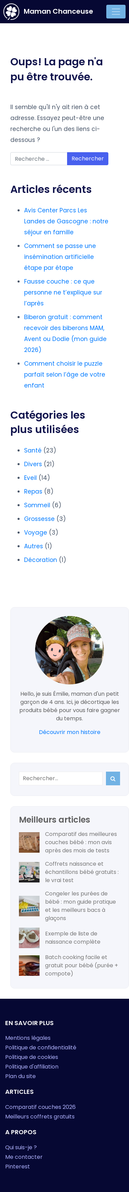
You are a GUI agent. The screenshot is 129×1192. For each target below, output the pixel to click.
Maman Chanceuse (48, 11)
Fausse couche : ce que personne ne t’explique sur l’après (63, 292)
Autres (33, 546)
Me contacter (24, 1157)
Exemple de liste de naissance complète (72, 938)
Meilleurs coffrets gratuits (40, 1117)
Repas (33, 491)
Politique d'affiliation (31, 1067)
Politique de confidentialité (40, 1047)
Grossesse (39, 519)
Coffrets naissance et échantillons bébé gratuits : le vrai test (82, 872)
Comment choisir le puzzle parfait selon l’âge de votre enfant (64, 374)
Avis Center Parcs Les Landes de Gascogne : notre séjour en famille (66, 221)
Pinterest (17, 1166)
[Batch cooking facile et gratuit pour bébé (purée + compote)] (29, 965)
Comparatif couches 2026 (40, 1107)
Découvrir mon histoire (69, 732)
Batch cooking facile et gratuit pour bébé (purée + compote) (81, 965)
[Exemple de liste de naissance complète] (29, 938)
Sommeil (37, 505)
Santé (33, 450)
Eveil (30, 478)
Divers (33, 464)
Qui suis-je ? (21, 1147)
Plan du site (20, 1076)
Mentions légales (28, 1038)
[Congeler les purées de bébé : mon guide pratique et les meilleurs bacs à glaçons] (29, 906)
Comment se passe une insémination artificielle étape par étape (60, 257)
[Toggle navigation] (116, 11)
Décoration (40, 560)
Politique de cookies (31, 1057)
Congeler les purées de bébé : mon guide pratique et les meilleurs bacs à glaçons (80, 906)
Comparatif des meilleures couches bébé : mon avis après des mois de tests (81, 842)
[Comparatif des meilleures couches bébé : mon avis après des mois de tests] (29, 842)
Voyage (35, 532)
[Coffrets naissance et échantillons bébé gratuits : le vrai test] (29, 872)
